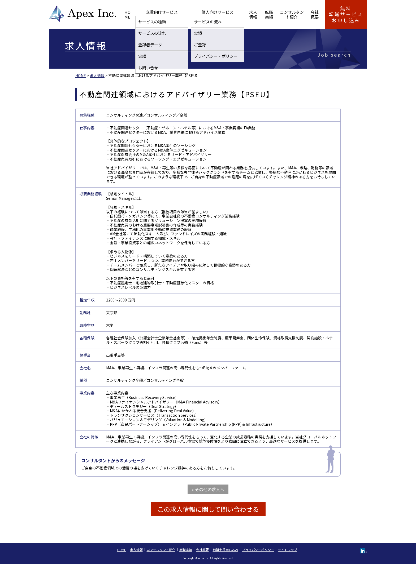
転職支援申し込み (225, 549)
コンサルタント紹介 (275, 14)
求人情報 (223, 14)
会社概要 (307, 14)
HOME (130, 14)
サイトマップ (287, 549)
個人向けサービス (194, 14)
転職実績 (244, 14)
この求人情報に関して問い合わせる (208, 509)
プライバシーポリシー (258, 549)
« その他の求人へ (208, 489)
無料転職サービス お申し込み (346, 14)
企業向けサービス (157, 14)
